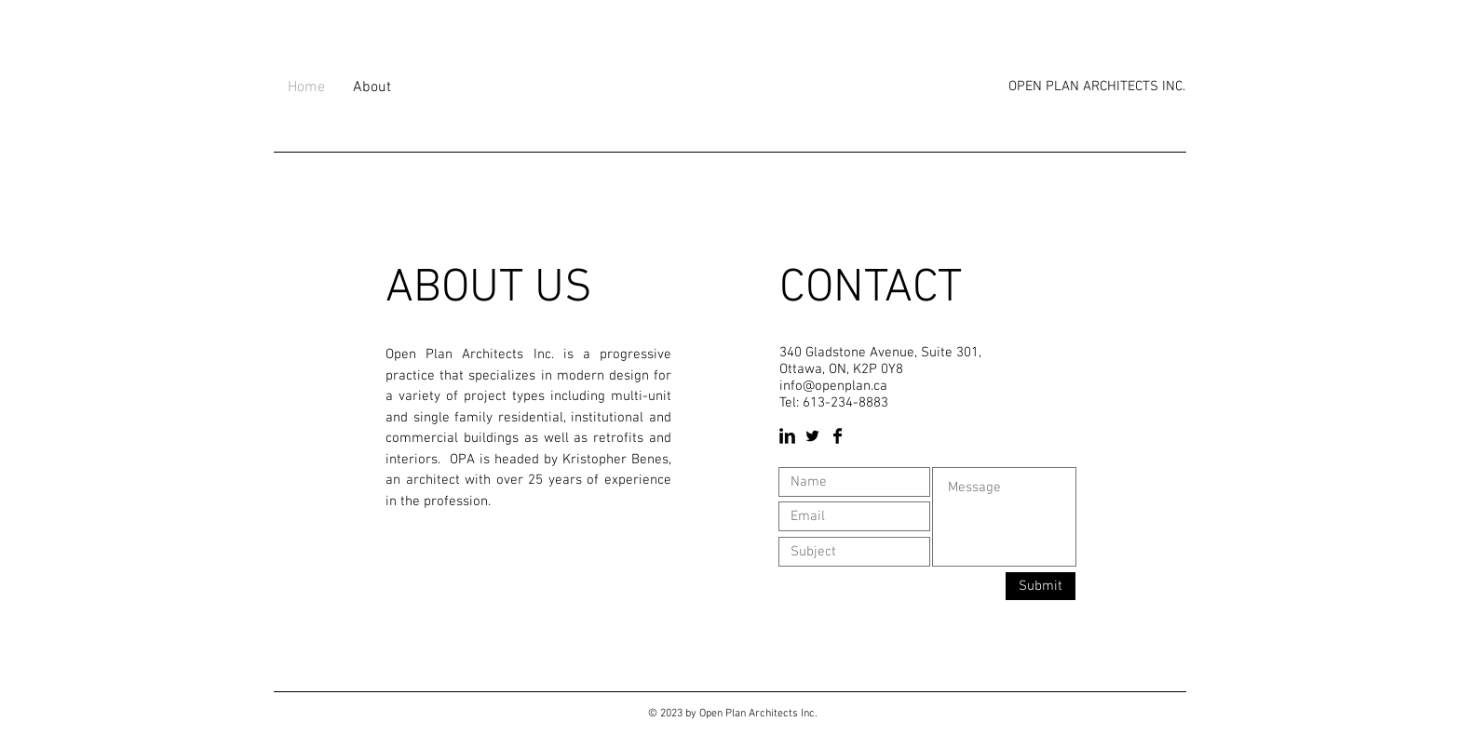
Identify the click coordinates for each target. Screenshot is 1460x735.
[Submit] (1040, 586)
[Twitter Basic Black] (812, 436)
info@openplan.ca (833, 386)
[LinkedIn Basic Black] (787, 436)
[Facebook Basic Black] (837, 436)
